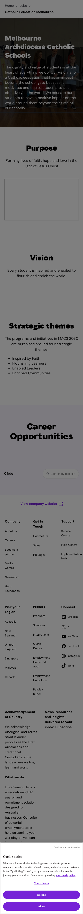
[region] (41, 878)
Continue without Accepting (67, 847)
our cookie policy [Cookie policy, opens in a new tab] (65, 875)
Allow (41, 906)
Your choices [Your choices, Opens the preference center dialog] (41, 883)
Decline (41, 894)
